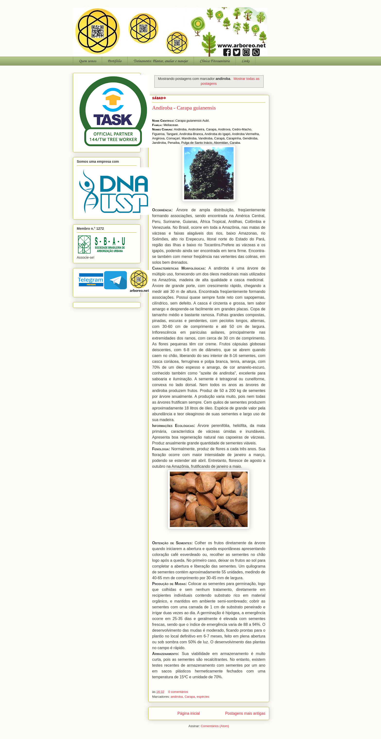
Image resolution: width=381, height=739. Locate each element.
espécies (203, 696)
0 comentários (178, 692)
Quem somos (87, 61)
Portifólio (114, 61)
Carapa (190, 696)
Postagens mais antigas (245, 713)
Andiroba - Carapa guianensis (184, 108)
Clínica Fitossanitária (215, 61)
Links (245, 61)
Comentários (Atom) (215, 726)
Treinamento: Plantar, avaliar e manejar (160, 61)
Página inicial (188, 713)
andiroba (177, 696)
